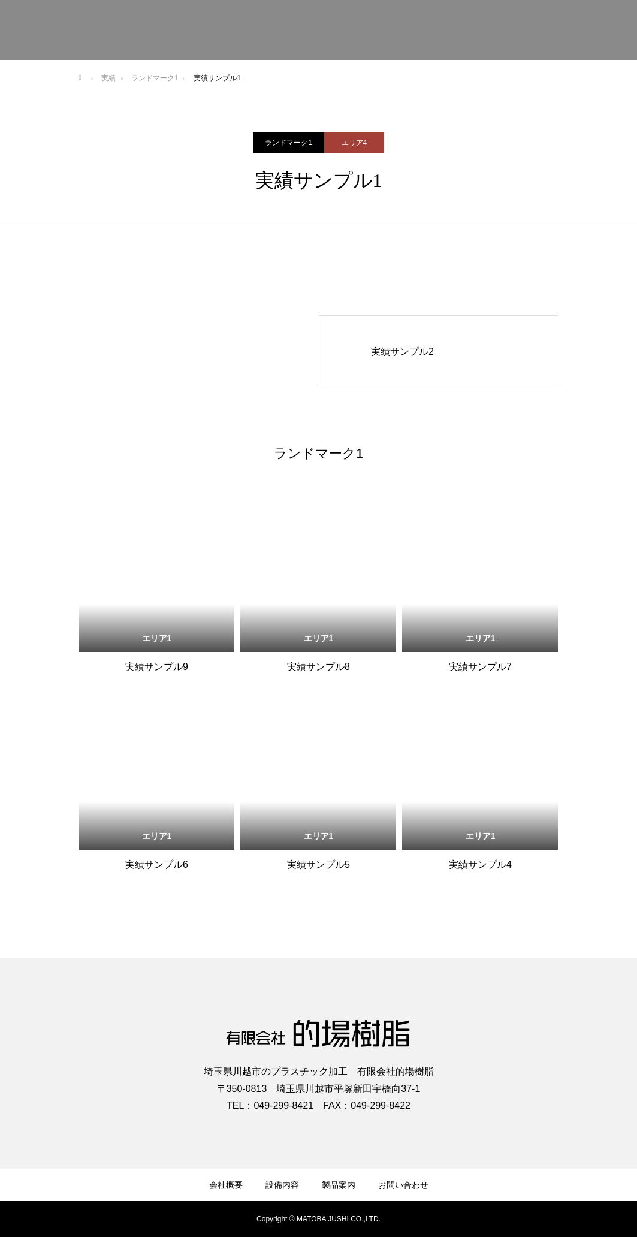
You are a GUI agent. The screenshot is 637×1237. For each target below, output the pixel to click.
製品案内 (338, 1185)
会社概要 (226, 1185)
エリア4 (354, 142)
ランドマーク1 (288, 142)
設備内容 (282, 1185)
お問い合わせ (403, 1185)
